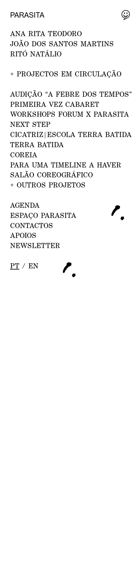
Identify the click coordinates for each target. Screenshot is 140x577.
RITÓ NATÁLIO (36, 54)
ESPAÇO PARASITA (43, 215)
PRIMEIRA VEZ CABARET (54, 104)
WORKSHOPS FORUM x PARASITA (69, 114)
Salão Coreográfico (51, 174)
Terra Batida (37, 144)
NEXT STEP (30, 124)
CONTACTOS (31, 225)
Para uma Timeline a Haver (65, 165)
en (33, 265)
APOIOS (23, 235)
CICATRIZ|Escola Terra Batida (71, 134)
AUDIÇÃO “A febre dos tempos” (71, 94)
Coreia (23, 154)
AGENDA (25, 205)
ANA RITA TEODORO (46, 33)
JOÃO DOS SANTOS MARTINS (62, 43)
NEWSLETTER (35, 245)
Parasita (27, 15)
